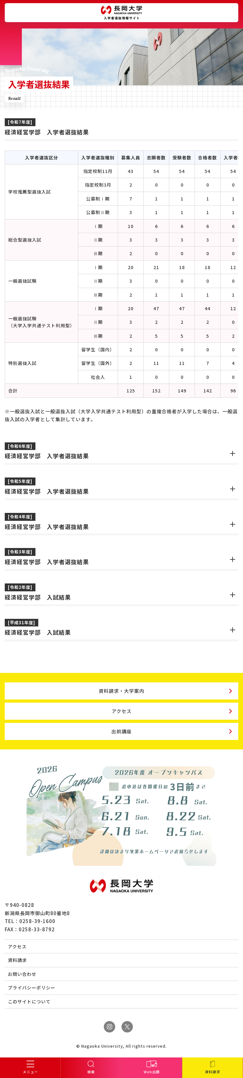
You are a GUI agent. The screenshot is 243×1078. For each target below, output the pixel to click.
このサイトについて (29, 1001)
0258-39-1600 (37, 921)
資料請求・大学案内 (121, 690)
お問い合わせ (22, 974)
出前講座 (121, 731)
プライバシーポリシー (31, 987)
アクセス (122, 711)
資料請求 (17, 960)
